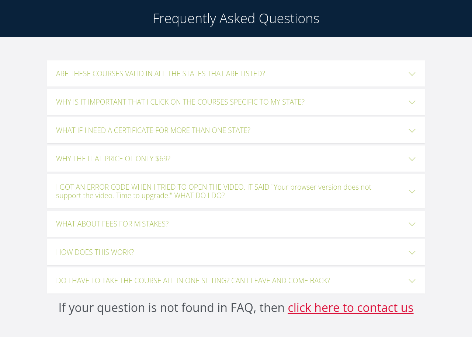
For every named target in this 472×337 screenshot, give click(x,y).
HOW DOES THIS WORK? (95, 252)
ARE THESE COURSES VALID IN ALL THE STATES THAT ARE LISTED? (160, 73)
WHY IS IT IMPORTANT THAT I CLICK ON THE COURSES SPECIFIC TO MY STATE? (180, 102)
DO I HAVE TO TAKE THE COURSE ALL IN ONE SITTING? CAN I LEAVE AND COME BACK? (193, 280)
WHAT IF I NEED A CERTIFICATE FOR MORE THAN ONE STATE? (153, 130)
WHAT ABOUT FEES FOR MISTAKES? (112, 224)
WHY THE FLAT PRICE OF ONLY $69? (113, 159)
